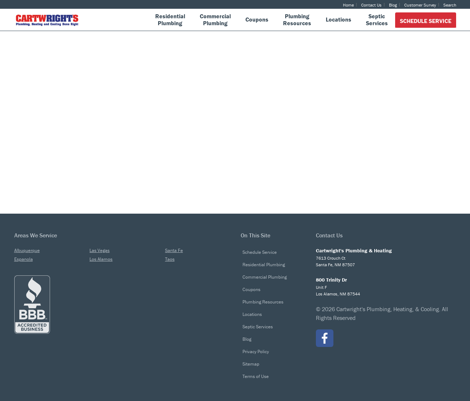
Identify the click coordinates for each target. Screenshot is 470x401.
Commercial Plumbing (264, 277)
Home (348, 5)
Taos (170, 259)
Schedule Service (425, 20)
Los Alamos (100, 259)
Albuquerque (27, 250)
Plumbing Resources (262, 302)
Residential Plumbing (263, 264)
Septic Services (257, 327)
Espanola (23, 259)
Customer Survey (420, 5)
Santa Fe (174, 250)
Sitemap (250, 364)
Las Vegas (99, 250)
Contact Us (371, 5)
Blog (393, 5)
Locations (252, 314)
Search (449, 5)
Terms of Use (255, 376)
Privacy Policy (255, 351)
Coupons (251, 289)
